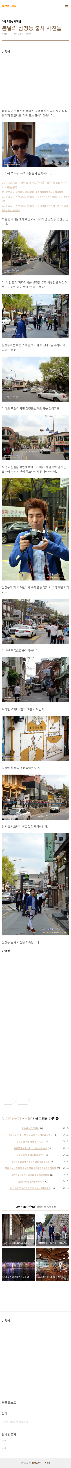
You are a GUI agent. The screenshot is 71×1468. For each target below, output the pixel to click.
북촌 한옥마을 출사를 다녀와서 (30, 1181)
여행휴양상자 (12, 1118)
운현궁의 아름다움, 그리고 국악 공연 (30, 1148)
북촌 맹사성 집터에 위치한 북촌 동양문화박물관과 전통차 (30, 1168)
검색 (65, 1421)
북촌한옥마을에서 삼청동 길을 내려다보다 (30, 1174)
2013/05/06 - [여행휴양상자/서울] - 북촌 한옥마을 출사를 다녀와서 (32, 192)
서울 (28, 1118)
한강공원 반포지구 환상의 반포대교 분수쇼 (30, 1161)
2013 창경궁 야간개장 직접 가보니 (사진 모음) (30, 1188)
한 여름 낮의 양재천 (30, 1128)
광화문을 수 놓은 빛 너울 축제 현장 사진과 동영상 (30, 1134)
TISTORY (36, 1463)
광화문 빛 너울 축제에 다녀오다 (30, 1141)
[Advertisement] (35, 78)
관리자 (47, 1463)
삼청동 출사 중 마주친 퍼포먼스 (30, 1154)
